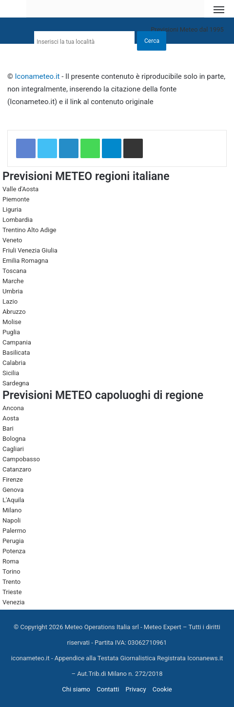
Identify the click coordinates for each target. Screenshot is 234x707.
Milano (11, 510)
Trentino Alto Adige (29, 230)
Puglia (11, 332)
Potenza (13, 551)
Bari (8, 428)
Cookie (162, 689)
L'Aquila (13, 500)
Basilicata (16, 352)
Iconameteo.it (37, 76)
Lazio (10, 301)
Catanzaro (16, 469)
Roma (10, 561)
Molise (11, 322)
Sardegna (15, 383)
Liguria (11, 209)
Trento (11, 581)
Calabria (14, 362)
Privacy (136, 689)
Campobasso (21, 459)
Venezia (13, 602)
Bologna (14, 438)
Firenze (12, 479)
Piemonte (15, 199)
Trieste (12, 592)
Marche (13, 281)
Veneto (12, 240)
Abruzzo (14, 311)
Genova (13, 489)
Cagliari (13, 449)
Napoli (11, 520)
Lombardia (17, 219)
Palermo (14, 530)
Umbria (12, 291)
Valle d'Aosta (20, 189)
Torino (11, 571)
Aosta (10, 418)
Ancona (13, 408)
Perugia (13, 540)
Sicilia (10, 373)
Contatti (108, 689)
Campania (16, 342)
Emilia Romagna (25, 260)
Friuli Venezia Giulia (30, 250)
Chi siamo (76, 689)
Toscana (14, 270)
